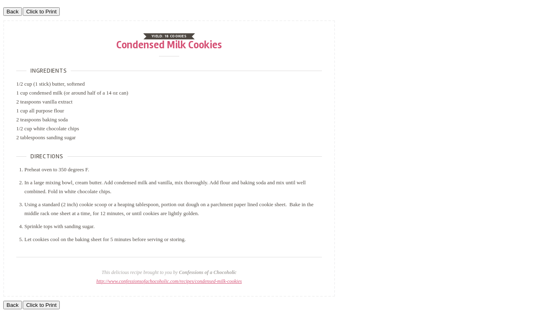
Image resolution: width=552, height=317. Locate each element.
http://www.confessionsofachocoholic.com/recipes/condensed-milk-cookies (169, 281)
